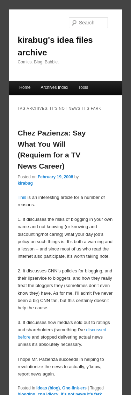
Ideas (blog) (48, 388)
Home (24, 87)
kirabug (25, 183)
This (22, 197)
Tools (83, 87)
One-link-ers (74, 388)
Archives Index (54, 87)
